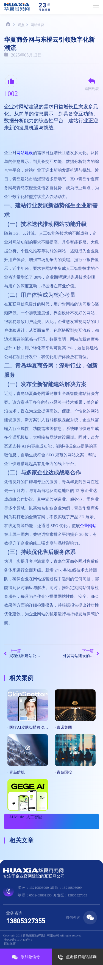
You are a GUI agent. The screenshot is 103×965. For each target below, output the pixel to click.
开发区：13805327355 (70, 895)
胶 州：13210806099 (33, 887)
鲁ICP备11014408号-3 (18, 939)
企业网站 (88, 525)
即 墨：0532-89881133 (35, 895)
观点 (21, 25)
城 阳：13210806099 (66, 887)
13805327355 (25, 921)
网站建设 (24, 153)
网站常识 (37, 25)
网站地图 (10, 943)
